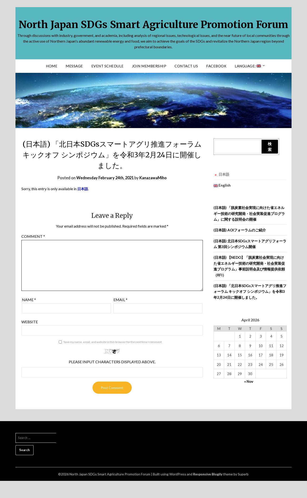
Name (29, 316)
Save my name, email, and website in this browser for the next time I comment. (112, 359)
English (222, 202)
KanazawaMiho (155, 194)
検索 (270, 164)
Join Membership (149, 83)
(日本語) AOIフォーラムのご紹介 (240, 247)
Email (120, 316)
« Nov (248, 398)
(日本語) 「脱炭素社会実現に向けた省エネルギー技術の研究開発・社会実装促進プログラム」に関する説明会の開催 (249, 231)
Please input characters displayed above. (112, 379)
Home (51, 83)
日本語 (83, 206)
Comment (33, 253)
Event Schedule (107, 83)
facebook (216, 83)
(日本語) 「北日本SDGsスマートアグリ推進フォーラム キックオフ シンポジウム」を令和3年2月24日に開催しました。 (250, 309)
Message (74, 83)
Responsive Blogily (207, 491)
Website (29, 339)
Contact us (186, 83)
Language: (248, 83)
